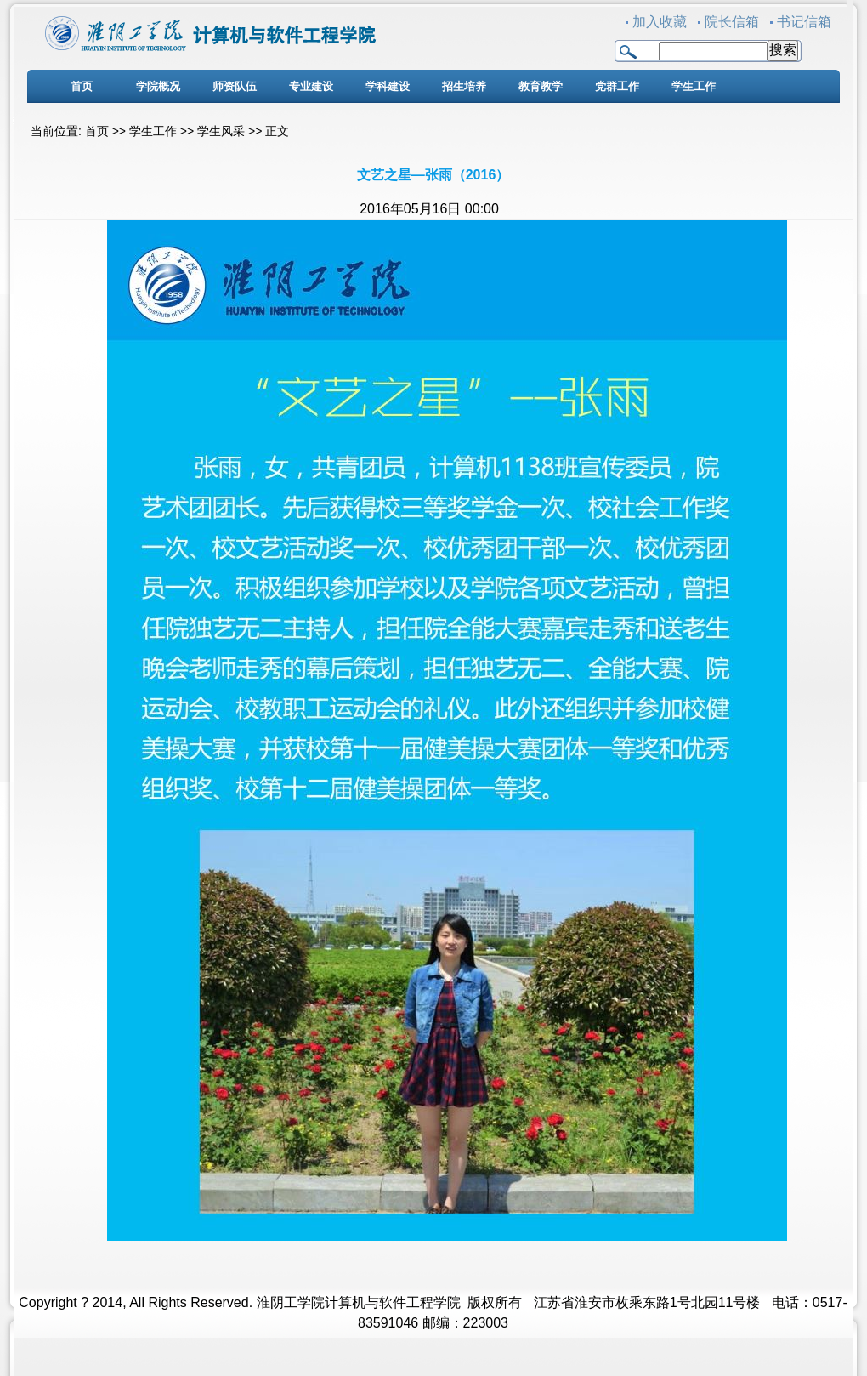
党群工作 (617, 86)
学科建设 (388, 86)
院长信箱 (732, 21)
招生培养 (464, 86)
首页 (82, 86)
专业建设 (311, 86)
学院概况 (158, 86)
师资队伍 (234, 86)
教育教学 (540, 86)
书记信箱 (804, 21)
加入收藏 (659, 21)
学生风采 (221, 131)
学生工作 (694, 86)
